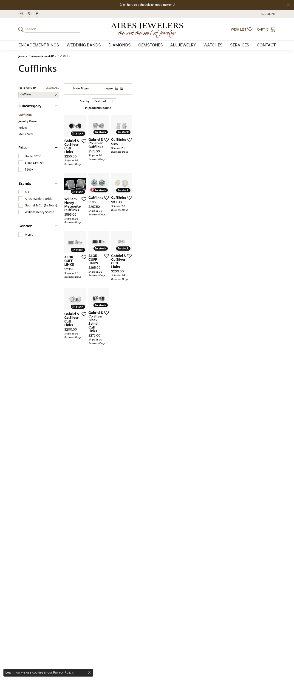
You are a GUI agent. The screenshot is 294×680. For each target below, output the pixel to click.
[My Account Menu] (268, 14)
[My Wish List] (241, 29)
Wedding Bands (84, 45)
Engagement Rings (38, 45)
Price (23, 147)
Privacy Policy (63, 672)
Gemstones (150, 45)
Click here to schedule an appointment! (147, 5)
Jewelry (22, 56)
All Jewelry (183, 45)
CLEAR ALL (52, 87)
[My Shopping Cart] (266, 29)
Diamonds (119, 45)
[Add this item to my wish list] (131, 188)
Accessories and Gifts (43, 56)
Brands (24, 183)
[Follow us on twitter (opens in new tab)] (29, 14)
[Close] (288, 5)
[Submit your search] (21, 29)
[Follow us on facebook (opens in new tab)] (37, 14)
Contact (266, 45)
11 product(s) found (170, 108)
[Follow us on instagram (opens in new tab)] (21, 14)
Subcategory (29, 106)
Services (239, 45)
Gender (25, 226)
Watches (213, 45)
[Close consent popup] (89, 672)
